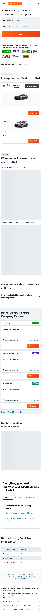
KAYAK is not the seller (22, 601)
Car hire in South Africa (13, 576)
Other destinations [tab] (33, 497)
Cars (18, 574)
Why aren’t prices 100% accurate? (22, 609)
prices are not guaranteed (11, 595)
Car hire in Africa (28, 574)
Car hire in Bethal (28, 576)
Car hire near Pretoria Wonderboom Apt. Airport (20, 519)
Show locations (34, 340)
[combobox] (9, 15)
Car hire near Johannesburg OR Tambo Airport (19, 514)
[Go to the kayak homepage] (15, 3)
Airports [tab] (8, 497)
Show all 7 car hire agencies (11, 412)
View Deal (33, 113)
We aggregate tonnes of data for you (22, 605)
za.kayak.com (10, 574)
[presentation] (40, 313)
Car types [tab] (18, 497)
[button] (3, 3)
